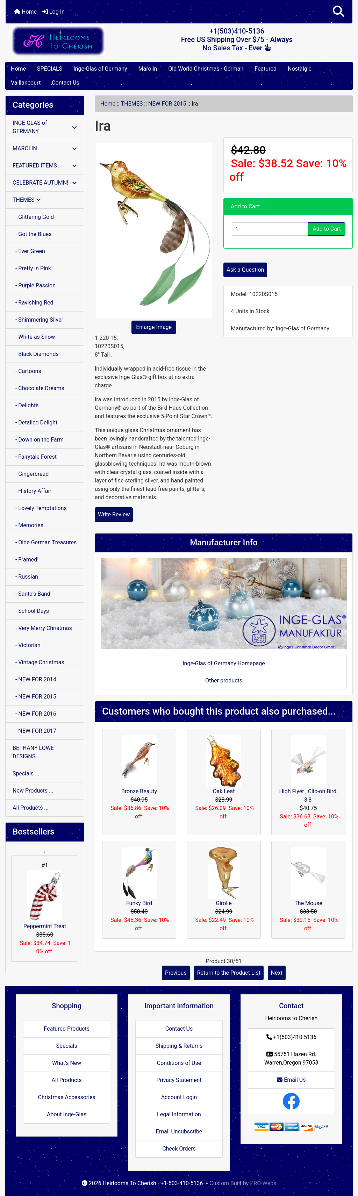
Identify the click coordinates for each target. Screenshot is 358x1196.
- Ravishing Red (33, 302)
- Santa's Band (31, 593)
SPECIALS (49, 68)
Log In (53, 11)
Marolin (147, 68)
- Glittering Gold (33, 217)
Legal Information (179, 1114)
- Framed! (25, 559)
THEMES (132, 103)
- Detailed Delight (35, 422)
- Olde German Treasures (45, 542)
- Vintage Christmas (38, 662)
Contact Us (65, 82)
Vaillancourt (26, 82)
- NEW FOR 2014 (34, 679)
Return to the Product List (228, 972)
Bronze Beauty (139, 791)
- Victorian (27, 645)
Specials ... (26, 773)
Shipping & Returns (179, 1046)
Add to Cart (327, 228)
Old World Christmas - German (205, 68)
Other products (223, 680)
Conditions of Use (179, 1063)
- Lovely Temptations (40, 508)
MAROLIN (45, 148)
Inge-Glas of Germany (100, 68)
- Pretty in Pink (32, 268)
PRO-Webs (263, 1183)
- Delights (25, 405)
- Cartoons (27, 371)
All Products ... (31, 807)
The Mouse (308, 903)
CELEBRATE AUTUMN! (45, 182)
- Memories (28, 525)
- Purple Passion (34, 285)
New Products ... (33, 790)
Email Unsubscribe (179, 1131)
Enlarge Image (154, 327)
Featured (266, 68)
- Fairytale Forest (35, 456)
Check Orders (179, 1148)
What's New (66, 1063)
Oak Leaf (224, 791)
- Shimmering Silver (38, 319)
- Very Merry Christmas (42, 628)
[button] (338, 12)
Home (25, 11)
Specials (66, 1046)
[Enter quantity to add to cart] (269, 229)
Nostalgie (300, 68)
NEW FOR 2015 (167, 103)
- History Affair (32, 491)
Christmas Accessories (66, 1097)
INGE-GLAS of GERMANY (45, 127)
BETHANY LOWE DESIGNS (33, 752)
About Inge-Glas (66, 1114)
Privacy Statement (178, 1080)
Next (276, 972)
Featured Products (67, 1028)
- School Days (31, 611)
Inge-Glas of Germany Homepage (223, 663)
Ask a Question (245, 269)
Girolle (223, 903)
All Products (66, 1080)
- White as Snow (34, 337)
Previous (176, 972)
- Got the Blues (32, 234)
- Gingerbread (31, 474)
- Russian (25, 576)
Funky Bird (139, 903)
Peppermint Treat (44, 900)
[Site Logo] (63, 40)
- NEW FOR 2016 (34, 713)
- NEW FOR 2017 (34, 731)
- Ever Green (29, 251)
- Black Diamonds (36, 354)
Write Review (114, 514)
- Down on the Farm (38, 439)
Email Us (291, 1079)
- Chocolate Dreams (38, 388)
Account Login (179, 1097)
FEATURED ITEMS (45, 165)
